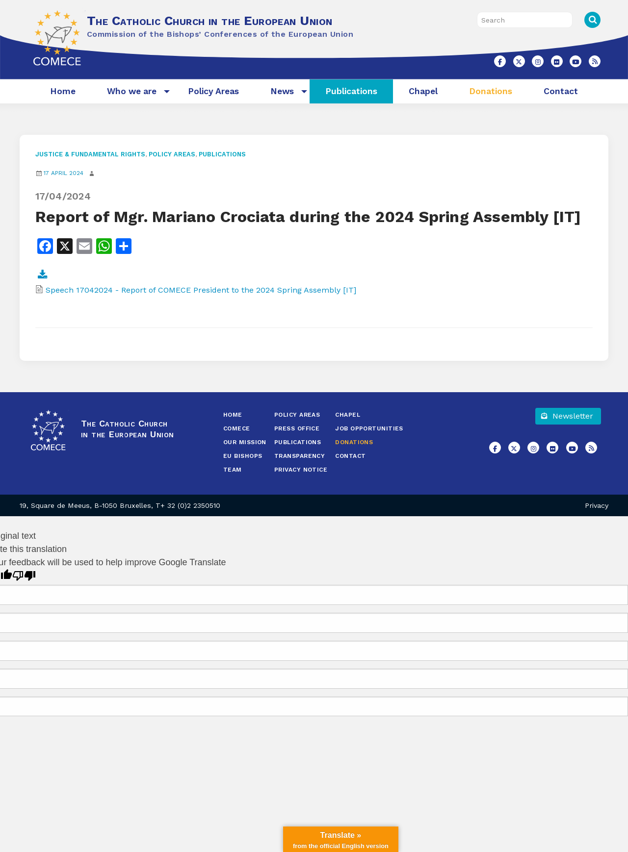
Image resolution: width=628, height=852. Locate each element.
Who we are (132, 91)
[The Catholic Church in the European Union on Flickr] (557, 61)
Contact (561, 91)
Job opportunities (369, 428)
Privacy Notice (300, 469)
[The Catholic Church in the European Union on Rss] (595, 61)
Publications (351, 91)
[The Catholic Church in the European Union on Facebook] (500, 61)
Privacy (596, 505)
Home (63, 91)
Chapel (423, 91)
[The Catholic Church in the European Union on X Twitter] (519, 61)
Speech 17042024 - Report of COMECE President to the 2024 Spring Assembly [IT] (201, 290)
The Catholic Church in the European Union (209, 20)
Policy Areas (213, 91)
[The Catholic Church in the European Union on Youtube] (575, 61)
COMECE (236, 428)
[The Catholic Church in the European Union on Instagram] (538, 61)
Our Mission (244, 442)
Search (592, 20)
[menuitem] (62, 91)
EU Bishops (242, 455)
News (282, 91)
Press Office (296, 428)
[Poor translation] (24, 575)
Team (232, 469)
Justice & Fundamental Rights (90, 154)
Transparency (299, 455)
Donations (490, 91)
